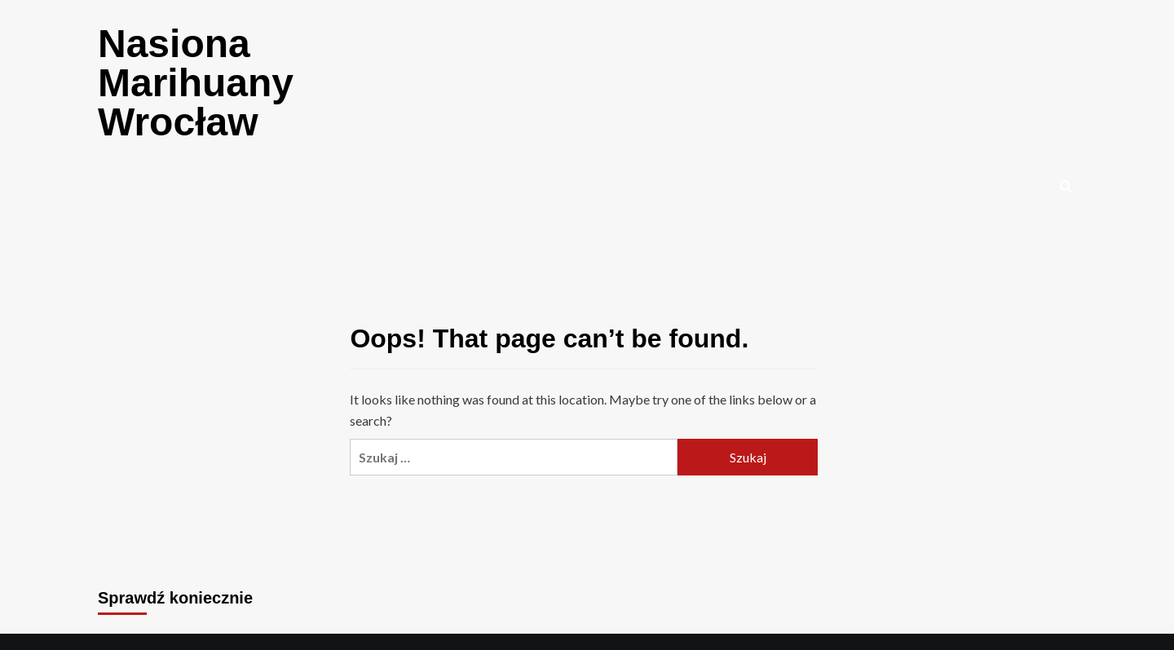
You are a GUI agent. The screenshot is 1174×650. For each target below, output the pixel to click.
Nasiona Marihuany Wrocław (196, 83)
